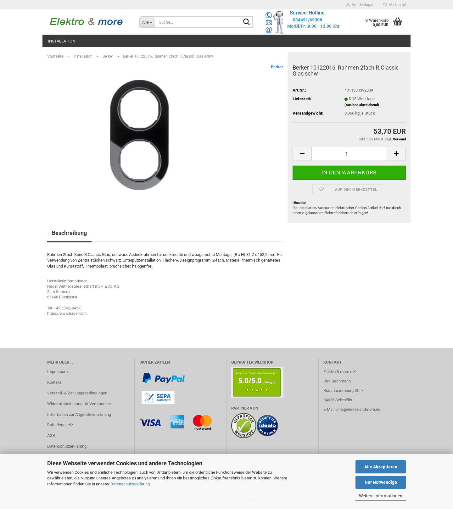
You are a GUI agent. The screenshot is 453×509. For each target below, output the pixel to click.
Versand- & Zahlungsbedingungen (77, 393)
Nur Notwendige (381, 482)
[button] (302, 154)
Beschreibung (69, 232)
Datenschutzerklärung (130, 484)
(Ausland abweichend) (361, 105)
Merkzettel (394, 5)
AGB (51, 435)
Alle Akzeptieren (380, 466)
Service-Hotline (307, 13)
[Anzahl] (349, 154)
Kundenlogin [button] (359, 5)
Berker (277, 67)
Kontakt (54, 382)
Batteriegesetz (60, 424)
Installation (61, 41)
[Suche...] (147, 22)
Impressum (57, 371)
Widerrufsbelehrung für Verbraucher (79, 403)
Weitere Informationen (380, 495)
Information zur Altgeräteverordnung (79, 414)
